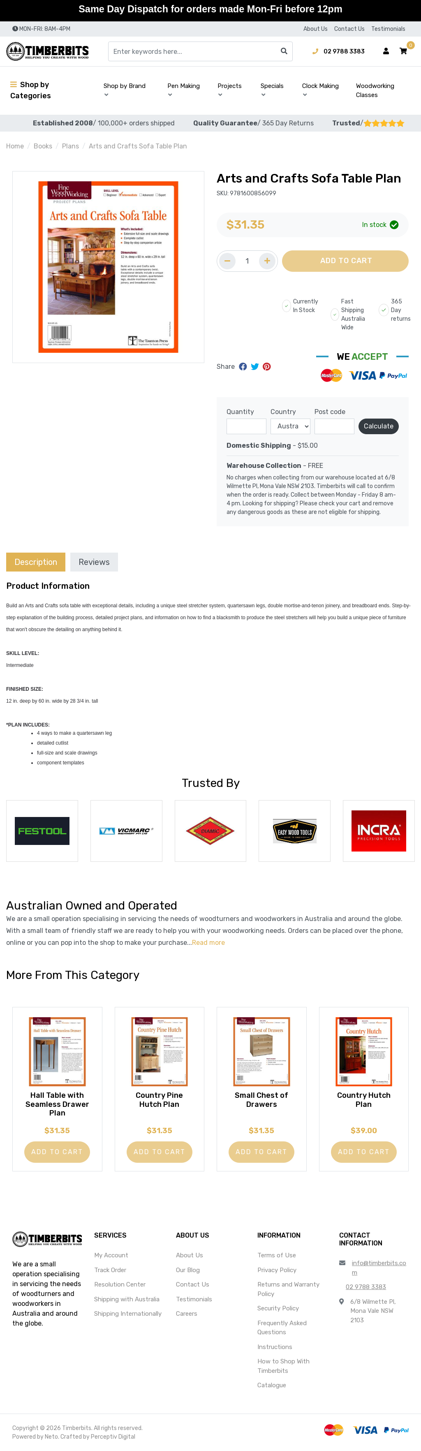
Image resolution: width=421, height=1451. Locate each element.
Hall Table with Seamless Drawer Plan (57, 1104)
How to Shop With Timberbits (283, 1366)
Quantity (240, 412)
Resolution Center (120, 1284)
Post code (330, 412)
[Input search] (200, 51)
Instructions (274, 1347)
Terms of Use (276, 1255)
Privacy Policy (276, 1270)
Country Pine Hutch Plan (159, 1100)
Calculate (378, 426)
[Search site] (284, 51)
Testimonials (388, 28)
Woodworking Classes (375, 90)
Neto (51, 1436)
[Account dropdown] (386, 51)
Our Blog (188, 1270)
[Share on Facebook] (244, 367)
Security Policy (278, 1308)
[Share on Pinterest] (267, 367)
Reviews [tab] (94, 562)
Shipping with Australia (127, 1299)
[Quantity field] (247, 261)
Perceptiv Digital (113, 1436)
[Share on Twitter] (256, 367)
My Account (111, 1255)
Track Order (110, 1270)
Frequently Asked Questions (282, 1327)
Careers (186, 1313)
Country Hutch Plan (364, 1100)
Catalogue (271, 1385)
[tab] (35, 562)
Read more (208, 943)
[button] (403, 51)
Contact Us (349, 28)
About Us (315, 28)
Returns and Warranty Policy (288, 1289)
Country (283, 412)
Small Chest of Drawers (261, 1100)
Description (35, 562)
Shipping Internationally (128, 1313)
